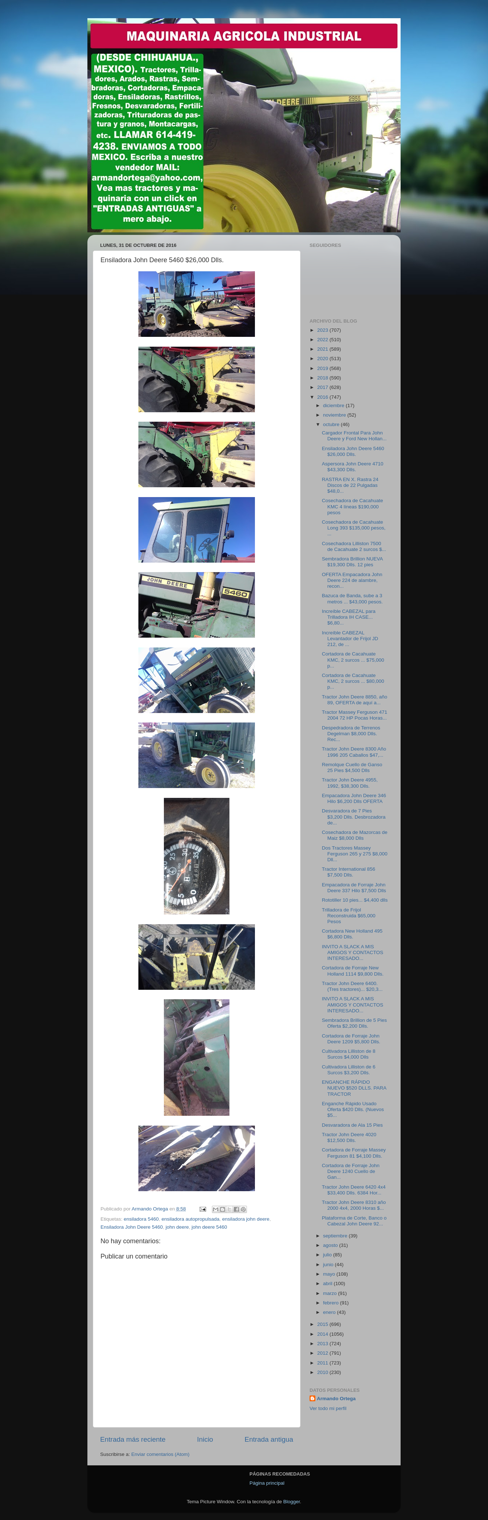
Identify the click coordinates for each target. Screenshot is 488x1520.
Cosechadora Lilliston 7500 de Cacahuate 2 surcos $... (354, 546)
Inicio (205, 1439)
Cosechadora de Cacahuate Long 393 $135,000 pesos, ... (354, 527)
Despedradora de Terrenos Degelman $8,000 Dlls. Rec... (351, 733)
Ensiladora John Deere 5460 (132, 1227)
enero (330, 1312)
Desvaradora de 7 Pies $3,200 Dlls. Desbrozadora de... (354, 816)
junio (329, 1264)
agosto (331, 1245)
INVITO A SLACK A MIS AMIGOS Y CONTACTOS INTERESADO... (352, 952)
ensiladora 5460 (141, 1219)
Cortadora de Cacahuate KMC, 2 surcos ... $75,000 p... (353, 659)
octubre (332, 424)
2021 (323, 349)
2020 (323, 358)
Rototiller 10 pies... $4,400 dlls (355, 900)
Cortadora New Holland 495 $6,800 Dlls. (352, 934)
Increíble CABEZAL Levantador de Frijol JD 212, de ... (350, 638)
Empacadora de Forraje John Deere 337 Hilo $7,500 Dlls (354, 887)
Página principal (266, 1483)
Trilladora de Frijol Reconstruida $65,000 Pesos (348, 915)
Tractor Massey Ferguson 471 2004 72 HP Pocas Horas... (354, 715)
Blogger (291, 1501)
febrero (331, 1303)
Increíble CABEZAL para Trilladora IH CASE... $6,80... (348, 617)
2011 (323, 1363)
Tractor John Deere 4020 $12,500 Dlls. (349, 1137)
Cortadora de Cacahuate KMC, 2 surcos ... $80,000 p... (353, 681)
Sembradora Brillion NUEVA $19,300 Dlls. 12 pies (352, 561)
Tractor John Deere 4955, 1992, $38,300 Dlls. (350, 782)
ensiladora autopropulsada (190, 1219)
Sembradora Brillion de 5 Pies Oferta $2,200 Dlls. (354, 1023)
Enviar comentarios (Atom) (160, 1454)
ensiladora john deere (245, 1219)
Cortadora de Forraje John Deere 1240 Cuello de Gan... (350, 1171)
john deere (177, 1227)
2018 (323, 378)
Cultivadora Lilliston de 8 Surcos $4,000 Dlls (348, 1054)
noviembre (335, 415)
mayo (330, 1274)
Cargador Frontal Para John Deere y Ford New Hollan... (354, 435)
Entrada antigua (269, 1439)
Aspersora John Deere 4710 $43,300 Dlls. (352, 466)
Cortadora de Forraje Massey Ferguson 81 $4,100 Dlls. (354, 1152)
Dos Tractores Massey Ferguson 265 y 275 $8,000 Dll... (354, 853)
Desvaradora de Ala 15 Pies (352, 1125)
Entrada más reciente (133, 1439)
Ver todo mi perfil (328, 1408)
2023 (323, 330)
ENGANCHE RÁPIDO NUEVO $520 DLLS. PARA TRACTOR (354, 1087)
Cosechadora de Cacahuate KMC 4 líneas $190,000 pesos (352, 506)
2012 (323, 1353)
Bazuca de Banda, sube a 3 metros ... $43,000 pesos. (352, 598)
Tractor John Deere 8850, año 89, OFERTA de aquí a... (354, 699)
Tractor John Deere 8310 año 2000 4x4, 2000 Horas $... (354, 1205)
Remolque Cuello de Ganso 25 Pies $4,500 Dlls (352, 767)
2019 (323, 368)
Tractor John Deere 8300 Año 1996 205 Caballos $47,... (354, 751)
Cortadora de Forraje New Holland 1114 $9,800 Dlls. (353, 970)
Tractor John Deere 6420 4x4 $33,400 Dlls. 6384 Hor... (354, 1190)
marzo (330, 1293)
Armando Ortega (336, 1398)
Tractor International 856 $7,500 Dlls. (348, 872)
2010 (323, 1372)
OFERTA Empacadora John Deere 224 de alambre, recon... (352, 580)
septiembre (336, 1236)
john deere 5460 (209, 1227)
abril (328, 1283)
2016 (323, 397)
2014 (323, 1334)
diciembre (334, 405)
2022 (323, 339)
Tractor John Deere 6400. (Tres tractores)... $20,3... (352, 986)
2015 (323, 1324)
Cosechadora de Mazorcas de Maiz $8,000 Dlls (354, 835)
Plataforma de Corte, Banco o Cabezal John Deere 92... (354, 1220)
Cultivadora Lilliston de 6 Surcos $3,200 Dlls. (348, 1069)
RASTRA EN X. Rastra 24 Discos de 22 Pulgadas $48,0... (350, 485)
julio (328, 1254)
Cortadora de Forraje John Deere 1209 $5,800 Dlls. (351, 1038)
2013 (323, 1343)
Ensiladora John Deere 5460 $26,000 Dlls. (353, 451)
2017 (323, 387)
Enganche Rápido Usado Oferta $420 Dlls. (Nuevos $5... (353, 1109)
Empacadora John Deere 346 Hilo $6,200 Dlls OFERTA (354, 798)
